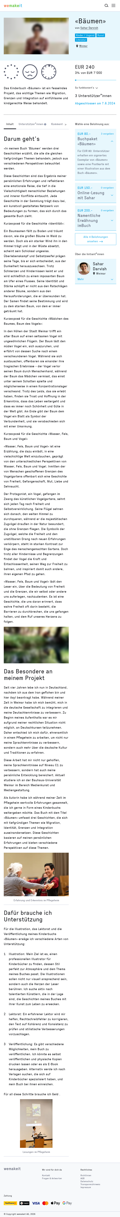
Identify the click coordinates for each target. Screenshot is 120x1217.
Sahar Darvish (89, 28)
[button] (106, 5)
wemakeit (12, 1168)
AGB (82, 1178)
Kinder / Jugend (85, 35)
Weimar (83, 45)
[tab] (10, 124)
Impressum (85, 1187)
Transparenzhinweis (90, 1184)
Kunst (101, 35)
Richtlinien (85, 1175)
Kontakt (46, 1175)
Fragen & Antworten (52, 1178)
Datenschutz (86, 1181)
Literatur (81, 39)
